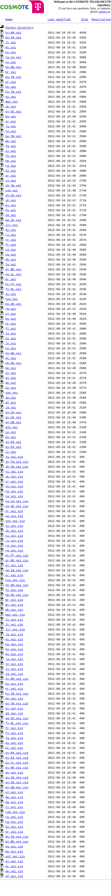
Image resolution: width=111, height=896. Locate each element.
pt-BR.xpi (13, 269)
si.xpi (10, 151)
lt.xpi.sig (14, 624)
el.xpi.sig (14, 792)
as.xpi (10, 97)
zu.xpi (10, 294)
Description (101, 19)
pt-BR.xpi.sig (16, 560)
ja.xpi (10, 126)
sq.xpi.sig (14, 516)
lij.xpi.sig (15, 629)
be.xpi (10, 368)
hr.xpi (10, 324)
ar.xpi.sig (14, 866)
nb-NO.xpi (13, 363)
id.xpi (10, 407)
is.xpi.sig (14, 669)
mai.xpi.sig (15, 615)
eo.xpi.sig (14, 772)
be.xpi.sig (14, 851)
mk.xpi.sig (14, 610)
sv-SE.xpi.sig (16, 506)
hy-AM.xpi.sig (16, 679)
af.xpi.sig (14, 876)
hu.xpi (10, 210)
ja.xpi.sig (14, 659)
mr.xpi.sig (14, 600)
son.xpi (11, 393)
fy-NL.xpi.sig (16, 723)
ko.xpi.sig (14, 644)
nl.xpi (10, 348)
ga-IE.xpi (13, 220)
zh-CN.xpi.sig (16, 467)
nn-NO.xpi (13, 353)
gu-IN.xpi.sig (16, 703)
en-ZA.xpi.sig (16, 777)
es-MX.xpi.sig (16, 753)
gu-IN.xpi (13, 136)
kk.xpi (10, 87)
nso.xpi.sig (15, 580)
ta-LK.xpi (13, 57)
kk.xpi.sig (14, 654)
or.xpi (10, 82)
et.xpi (10, 358)
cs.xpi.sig (14, 817)
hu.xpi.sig (14, 684)
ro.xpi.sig (14, 546)
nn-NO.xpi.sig (16, 585)
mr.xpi (10, 72)
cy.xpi (10, 314)
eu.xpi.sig (14, 743)
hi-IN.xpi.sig (16, 694)
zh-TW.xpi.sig (16, 462)
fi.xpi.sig (14, 733)
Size (84, 19)
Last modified (59, 19)
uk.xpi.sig (14, 476)
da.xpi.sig (14, 802)
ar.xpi (10, 176)
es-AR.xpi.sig (16, 768)
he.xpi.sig (14, 698)
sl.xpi (10, 373)
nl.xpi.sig (14, 590)
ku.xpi (10, 205)
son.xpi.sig (15, 521)
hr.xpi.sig (14, 689)
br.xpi (10, 279)
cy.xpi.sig (14, 807)
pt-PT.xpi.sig (16, 555)
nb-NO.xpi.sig (16, 595)
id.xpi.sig (14, 674)
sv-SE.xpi (13, 111)
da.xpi (10, 398)
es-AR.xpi (13, 304)
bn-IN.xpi (13, 37)
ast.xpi (11, 427)
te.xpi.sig (14, 491)
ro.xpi (10, 166)
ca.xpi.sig (14, 822)
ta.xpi (10, 131)
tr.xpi (10, 240)
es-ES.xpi (13, 447)
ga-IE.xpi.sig (16, 718)
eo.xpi (10, 388)
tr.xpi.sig (14, 481)
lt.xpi (10, 42)
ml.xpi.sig (14, 605)
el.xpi (10, 171)
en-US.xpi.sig (16, 782)
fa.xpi (10, 146)
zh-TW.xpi (13, 185)
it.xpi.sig (14, 664)
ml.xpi (10, 47)
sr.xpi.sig (14, 511)
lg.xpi (10, 264)
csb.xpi (11, 190)
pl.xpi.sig (14, 565)
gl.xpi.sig (14, 708)
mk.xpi (10, 141)
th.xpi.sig (14, 486)
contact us (104, 11)
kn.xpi (10, 52)
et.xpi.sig (14, 748)
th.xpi (10, 156)
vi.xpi (10, 181)
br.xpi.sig (14, 832)
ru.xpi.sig (14, 541)
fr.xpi (10, 245)
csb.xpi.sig (15, 812)
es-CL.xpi (13, 274)
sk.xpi (10, 200)
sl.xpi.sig (14, 526)
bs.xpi (10, 319)
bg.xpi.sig (14, 846)
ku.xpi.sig (14, 639)
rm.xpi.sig (14, 550)
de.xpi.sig (14, 797)
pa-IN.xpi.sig (16, 570)
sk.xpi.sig (14, 531)
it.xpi (10, 452)
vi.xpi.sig (14, 472)
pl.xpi (10, 230)
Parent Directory (19, 28)
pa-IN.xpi (13, 77)
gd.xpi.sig (14, 713)
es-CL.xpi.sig (16, 763)
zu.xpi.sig (14, 457)
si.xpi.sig (14, 536)
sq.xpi (10, 432)
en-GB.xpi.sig (16, 787)
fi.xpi (10, 328)
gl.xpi (10, 338)
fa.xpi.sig (14, 738)
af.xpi (10, 402)
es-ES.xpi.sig (16, 758)
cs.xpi (10, 250)
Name (8, 19)
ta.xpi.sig (14, 496)
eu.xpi (10, 378)
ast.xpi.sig (15, 856)
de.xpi (10, 259)
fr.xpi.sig (14, 728)
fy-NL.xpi (13, 289)
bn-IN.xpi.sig (16, 837)
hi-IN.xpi (13, 92)
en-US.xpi (13, 417)
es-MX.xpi (13, 442)
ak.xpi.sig (14, 871)
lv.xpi (10, 343)
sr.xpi (10, 121)
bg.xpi (10, 116)
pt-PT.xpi (13, 284)
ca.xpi (10, 255)
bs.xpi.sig (14, 827)
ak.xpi (10, 383)
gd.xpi (10, 215)
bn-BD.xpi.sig (16, 842)
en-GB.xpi (13, 422)
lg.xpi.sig (14, 634)
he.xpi (10, 161)
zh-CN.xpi (13, 195)
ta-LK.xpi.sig (16, 501)
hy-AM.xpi (13, 33)
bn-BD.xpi (13, 67)
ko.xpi (10, 437)
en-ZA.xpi (13, 412)
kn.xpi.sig (14, 649)
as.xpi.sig (14, 861)
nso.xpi (11, 299)
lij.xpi (11, 225)
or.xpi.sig (14, 575)
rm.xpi (10, 309)
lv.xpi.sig (14, 620)
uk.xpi (10, 107)
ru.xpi (10, 235)
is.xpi (10, 333)
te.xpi (10, 62)
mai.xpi (11, 102)
